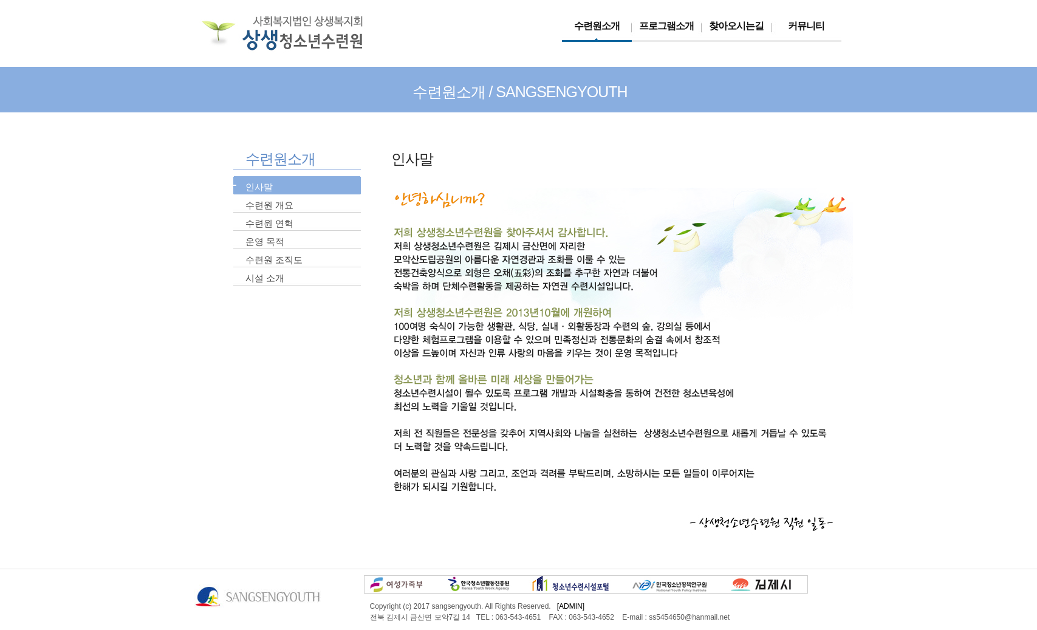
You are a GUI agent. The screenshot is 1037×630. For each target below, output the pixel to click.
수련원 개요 (269, 205)
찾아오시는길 (736, 26)
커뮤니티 (806, 26)
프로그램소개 (666, 26)
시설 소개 (264, 278)
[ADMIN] (570, 606)
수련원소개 (597, 26)
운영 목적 (264, 241)
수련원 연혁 (269, 223)
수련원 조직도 (274, 260)
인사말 (259, 187)
